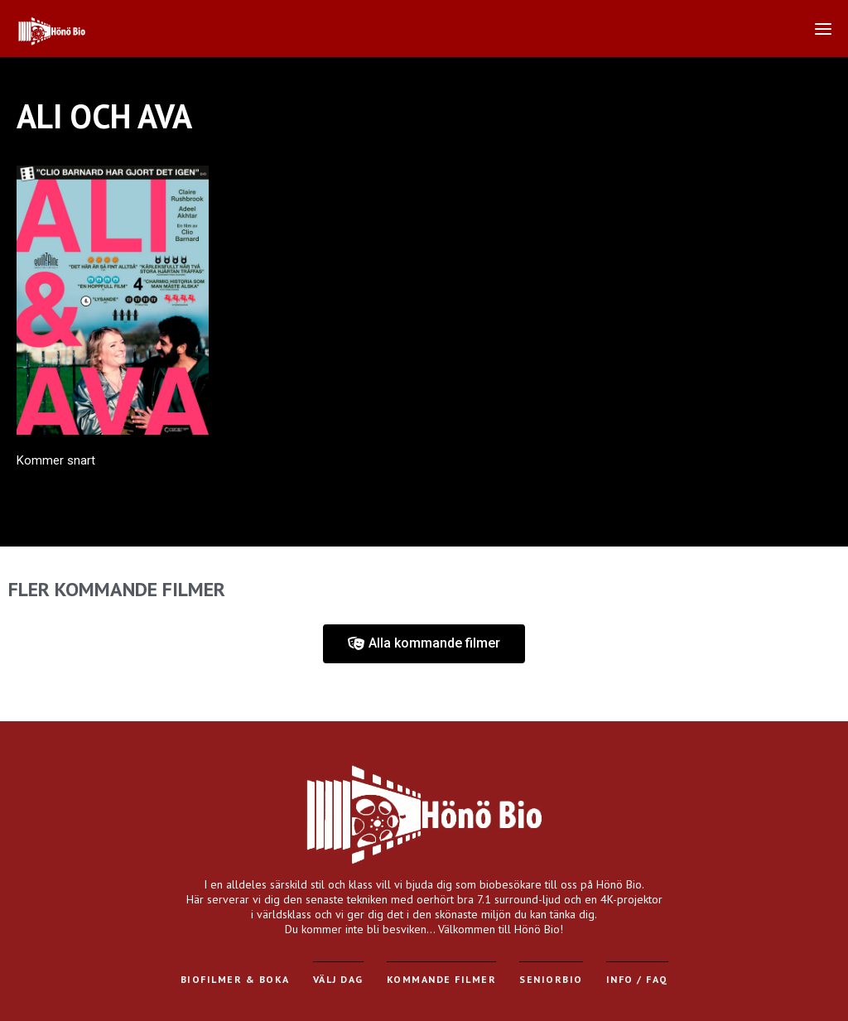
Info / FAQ (637, 979)
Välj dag (338, 979)
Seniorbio (551, 979)
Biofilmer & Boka (235, 979)
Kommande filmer (442, 979)
